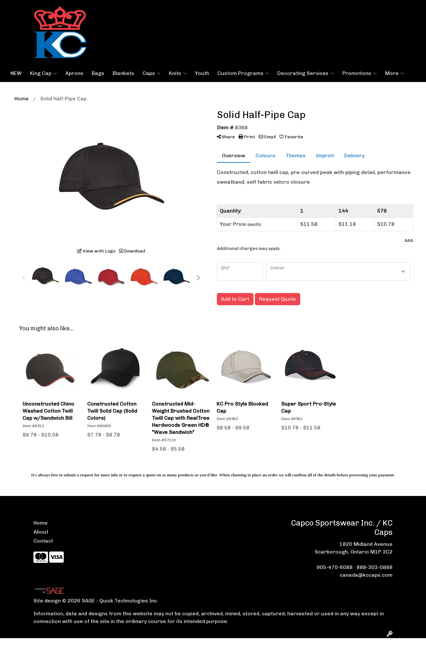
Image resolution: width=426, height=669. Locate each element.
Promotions (359, 73)
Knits (178, 73)
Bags (98, 73)
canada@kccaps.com (366, 575)
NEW (16, 73)
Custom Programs (243, 73)
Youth (202, 73)
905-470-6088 (335, 567)
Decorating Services (305, 73)
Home (40, 523)
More (394, 73)
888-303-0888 (375, 567)
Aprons (74, 73)
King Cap (43, 73)
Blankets (123, 73)
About (40, 532)
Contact (43, 541)
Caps (152, 73)
